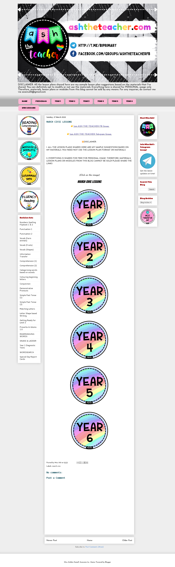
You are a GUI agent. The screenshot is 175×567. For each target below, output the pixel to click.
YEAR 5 (115, 101)
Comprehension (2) (28, 265)
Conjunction (25, 283)
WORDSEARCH (27, 352)
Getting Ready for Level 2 (28, 321)
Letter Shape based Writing (28, 314)
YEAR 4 (101, 101)
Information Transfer (25, 255)
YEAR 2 (72, 101)
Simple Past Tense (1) (28, 296)
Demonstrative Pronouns (26, 289)
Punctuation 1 (26, 229)
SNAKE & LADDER (28, 340)
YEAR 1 (58, 101)
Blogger (108, 562)
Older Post (127, 540)
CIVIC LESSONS (28, 108)
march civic (56, 466)
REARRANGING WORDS (27, 335)
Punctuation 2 (26, 233)
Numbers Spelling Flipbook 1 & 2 (28, 223)
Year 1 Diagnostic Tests (27, 346)
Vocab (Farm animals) (25, 239)
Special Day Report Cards (28, 357)
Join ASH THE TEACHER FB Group (91, 126)
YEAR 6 (129, 101)
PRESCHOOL (41, 101)
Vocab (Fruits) (26, 245)
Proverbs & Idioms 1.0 (28, 328)
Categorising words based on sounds (28, 271)
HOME (24, 101)
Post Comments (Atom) (94, 547)
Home (89, 540)
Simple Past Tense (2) (28, 303)
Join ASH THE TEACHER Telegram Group (91, 134)
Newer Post (51, 540)
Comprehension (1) (28, 261)
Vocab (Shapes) (27, 249)
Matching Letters (27, 308)
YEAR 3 (86, 101)
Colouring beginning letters (29, 278)
